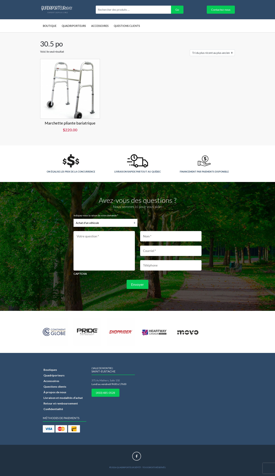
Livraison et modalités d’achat (63, 397)
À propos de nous (54, 392)
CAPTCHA (80, 273)
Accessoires (100, 25)
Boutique (49, 25)
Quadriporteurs (74, 25)
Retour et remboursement (60, 403)
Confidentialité (53, 409)
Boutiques (50, 369)
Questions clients (127, 25)
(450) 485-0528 (105, 392)
